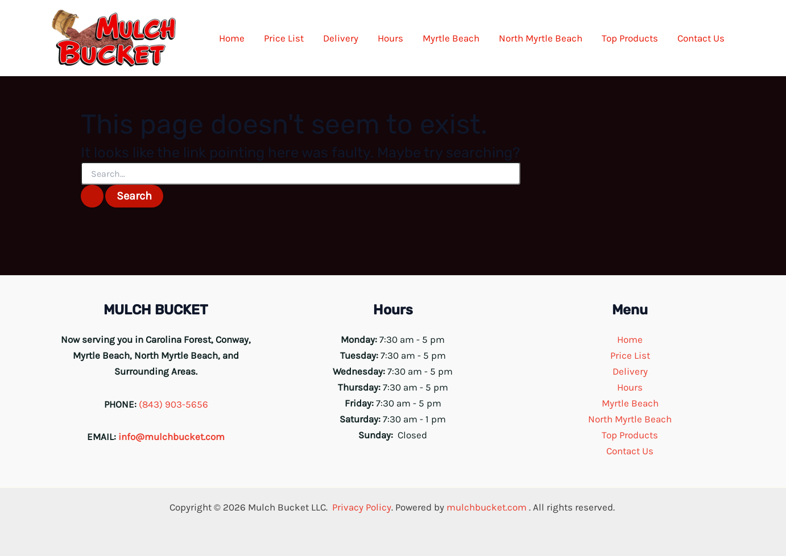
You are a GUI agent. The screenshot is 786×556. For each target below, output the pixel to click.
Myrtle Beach (630, 403)
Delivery (630, 371)
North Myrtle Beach (630, 419)
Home (630, 339)
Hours (630, 387)
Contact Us (629, 451)
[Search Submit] (92, 196)
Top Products (630, 435)
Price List (630, 355)
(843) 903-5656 (173, 404)
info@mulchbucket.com (171, 436)
